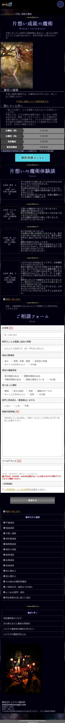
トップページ (7, 14)
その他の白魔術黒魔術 (14, 581)
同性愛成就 (9, 539)
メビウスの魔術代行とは (14, 634)
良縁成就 (8, 565)
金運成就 (8, 560)
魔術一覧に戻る (13, 299)
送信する (32, 500)
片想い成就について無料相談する (32, 101)
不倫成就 (8, 523)
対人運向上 (9, 571)
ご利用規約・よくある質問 (17, 489)
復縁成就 (8, 528)
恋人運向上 (9, 576)
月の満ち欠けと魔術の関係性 (16, 623)
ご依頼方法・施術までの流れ (17, 587)
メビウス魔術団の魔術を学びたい (18, 629)
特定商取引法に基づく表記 (16, 598)
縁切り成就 (9, 549)
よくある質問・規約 (13, 592)
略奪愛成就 (9, 544)
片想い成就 (9, 533)
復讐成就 (8, 555)
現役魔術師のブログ (12, 618)
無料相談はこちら (32, 157)
